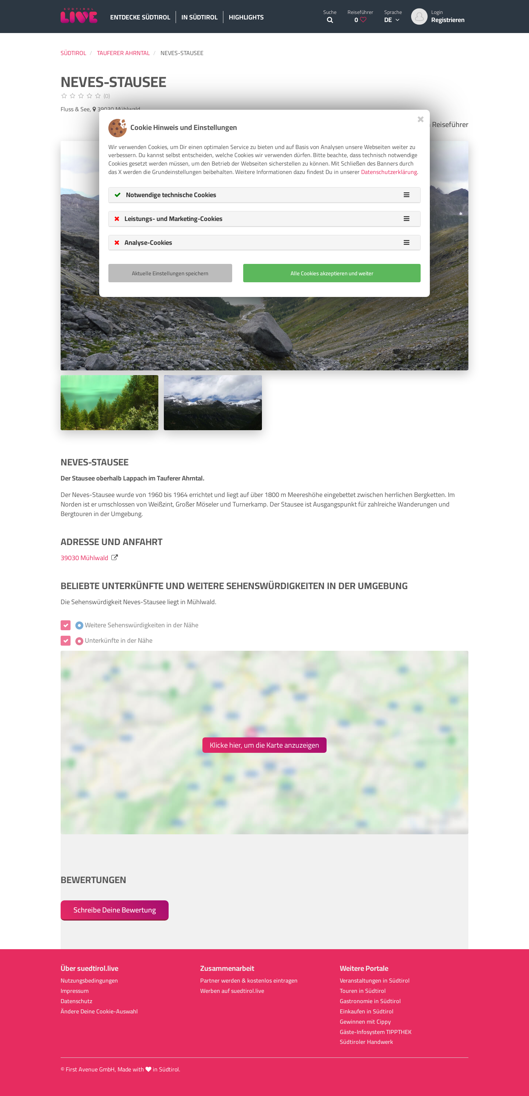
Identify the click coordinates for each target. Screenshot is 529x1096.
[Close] (420, 119)
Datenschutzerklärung (389, 171)
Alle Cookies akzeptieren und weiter (332, 273)
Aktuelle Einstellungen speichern (170, 273)
